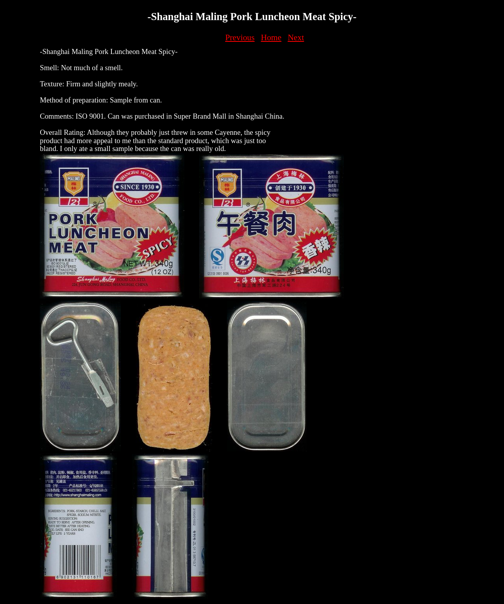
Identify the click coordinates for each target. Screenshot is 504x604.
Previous (240, 37)
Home (271, 37)
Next (296, 37)
